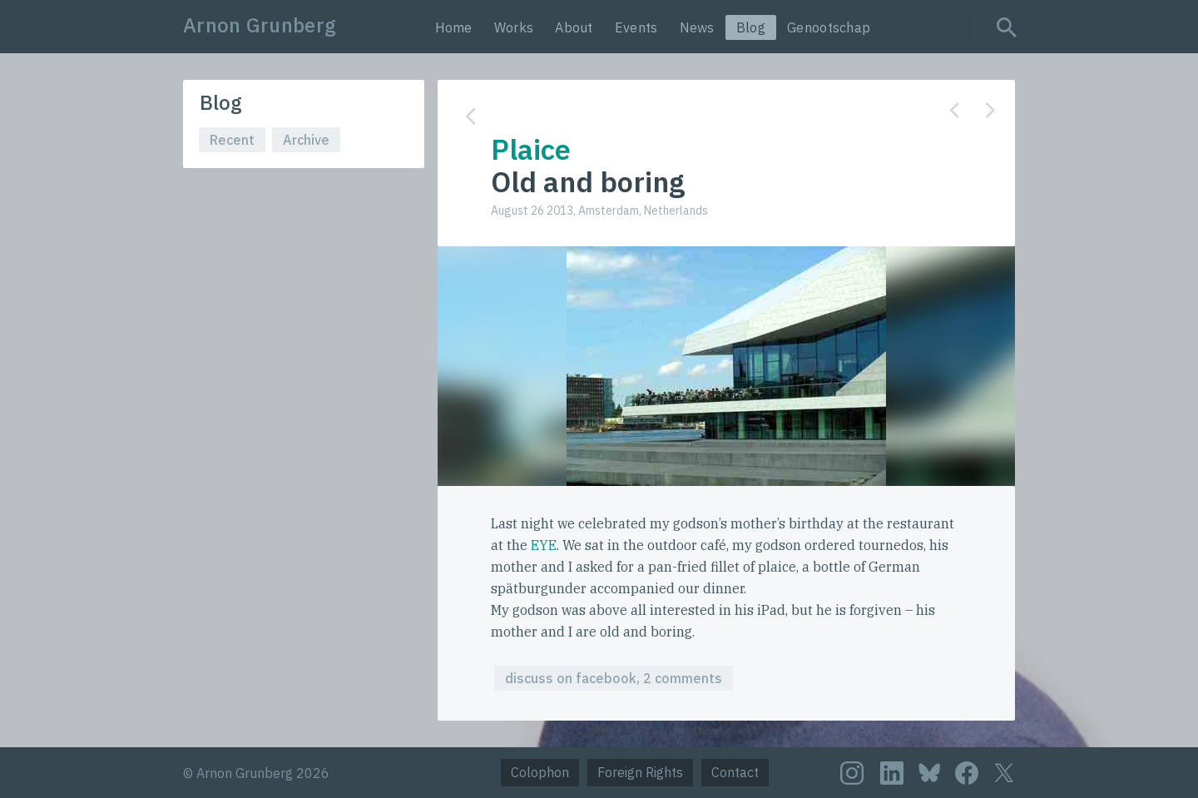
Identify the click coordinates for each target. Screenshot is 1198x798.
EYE (544, 545)
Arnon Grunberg (259, 25)
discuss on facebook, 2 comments (613, 678)
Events (636, 27)
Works (514, 27)
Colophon (540, 772)
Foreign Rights (640, 772)
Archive (306, 139)
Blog (750, 27)
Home (454, 27)
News (697, 27)
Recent (232, 139)
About (574, 27)
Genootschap (828, 27)
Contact (735, 772)
